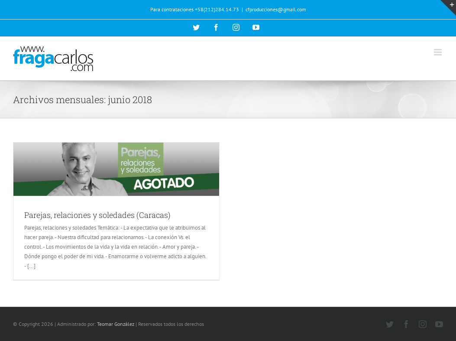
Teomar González (115, 324)
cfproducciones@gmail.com (276, 9)
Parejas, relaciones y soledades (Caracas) (97, 215)
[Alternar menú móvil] (438, 52)
